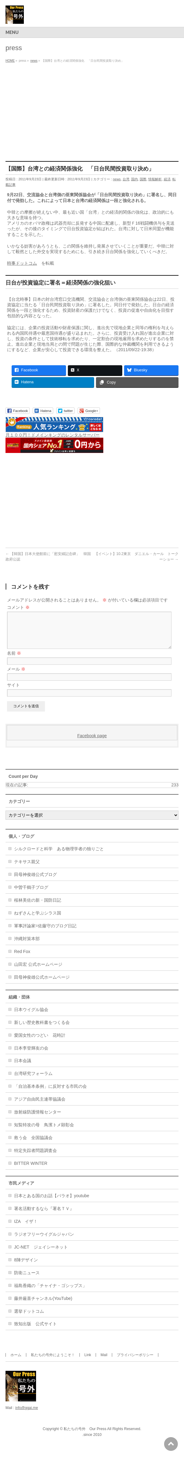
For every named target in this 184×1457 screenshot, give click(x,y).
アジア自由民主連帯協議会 (39, 1106)
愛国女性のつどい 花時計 (39, 1042)
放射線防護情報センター (37, 1119)
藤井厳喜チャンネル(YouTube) (43, 1305)
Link (87, 1362)
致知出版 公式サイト (35, 1331)
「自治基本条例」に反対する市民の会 (50, 1093)
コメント (18, 607)
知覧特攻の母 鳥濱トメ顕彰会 (44, 1132)
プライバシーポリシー (135, 1362)
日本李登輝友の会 (31, 1055)
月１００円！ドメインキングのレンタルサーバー (53, 434)
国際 (143, 179)
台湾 (126, 179)
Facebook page (92, 743)
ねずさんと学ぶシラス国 (37, 920)
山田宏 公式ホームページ (38, 971)
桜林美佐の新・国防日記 (37, 907)
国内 (134, 179)
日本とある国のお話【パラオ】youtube (51, 1203)
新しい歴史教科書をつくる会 (42, 1029)
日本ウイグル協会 (31, 1016)
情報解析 (155, 179)
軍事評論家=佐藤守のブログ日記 (45, 933)
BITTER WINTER (30, 1170)
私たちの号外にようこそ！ (53, 1362)
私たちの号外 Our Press (85, 1436)
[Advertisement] (92, 110)
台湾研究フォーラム (33, 1080)
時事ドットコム (22, 263)
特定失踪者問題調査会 (35, 1157)
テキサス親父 (27, 868)
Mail (104, 1362)
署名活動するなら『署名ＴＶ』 (44, 1215)
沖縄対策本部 (27, 946)
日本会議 (22, 1067)
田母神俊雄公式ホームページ (42, 984)
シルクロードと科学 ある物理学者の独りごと (59, 856)
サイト (13, 692)
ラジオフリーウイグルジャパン (44, 1241)
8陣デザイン (26, 1267)
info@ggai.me (26, 1415)
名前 (14, 660)
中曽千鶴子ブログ (31, 894)
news (117, 179)
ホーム (15, 1362)
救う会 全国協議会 (33, 1144)
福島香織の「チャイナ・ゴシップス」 (50, 1292)
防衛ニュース (27, 1280)
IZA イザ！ (26, 1228)
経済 (167, 179)
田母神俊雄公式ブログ (35, 881)
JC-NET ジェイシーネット (41, 1254)
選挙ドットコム (29, 1318)
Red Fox (22, 958)
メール (16, 676)
